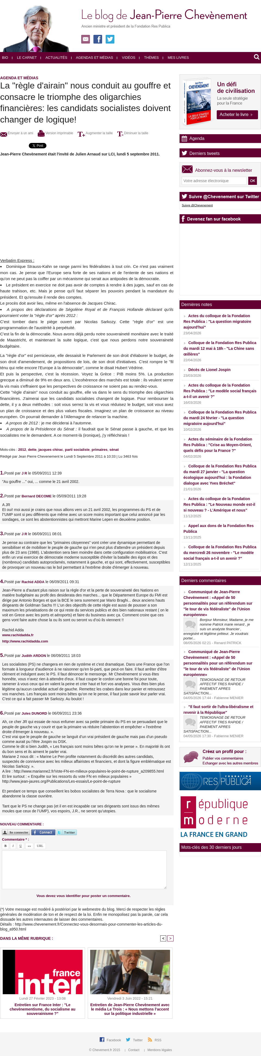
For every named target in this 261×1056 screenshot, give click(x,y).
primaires (100, 450)
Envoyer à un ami (16, 133)
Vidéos (126, 58)
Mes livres (176, 58)
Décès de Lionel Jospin (209, 370)
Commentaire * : (15, 839)
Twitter (138, 1040)
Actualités (53, 58)
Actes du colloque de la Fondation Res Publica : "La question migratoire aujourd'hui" (217, 321)
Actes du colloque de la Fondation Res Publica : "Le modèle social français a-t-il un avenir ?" (220, 391)
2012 (22, 450)
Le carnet (24, 58)
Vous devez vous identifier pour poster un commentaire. (83, 896)
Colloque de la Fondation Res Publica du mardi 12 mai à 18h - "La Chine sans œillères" (220, 348)
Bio (5, 58)
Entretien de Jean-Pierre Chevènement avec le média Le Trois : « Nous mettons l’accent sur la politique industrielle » (130, 1009)
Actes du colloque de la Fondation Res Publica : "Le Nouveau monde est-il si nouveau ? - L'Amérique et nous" (219, 504)
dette (32, 450)
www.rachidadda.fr (18, 635)
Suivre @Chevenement (197, 205)
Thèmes (149, 58)
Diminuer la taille (132, 133)
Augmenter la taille (95, 133)
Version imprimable (55, 133)
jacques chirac (50, 450)
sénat (114, 450)
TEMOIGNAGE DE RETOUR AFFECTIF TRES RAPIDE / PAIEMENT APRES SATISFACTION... (215, 687)
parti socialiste (77, 450)
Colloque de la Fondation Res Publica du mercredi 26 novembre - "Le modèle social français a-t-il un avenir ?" (220, 553)
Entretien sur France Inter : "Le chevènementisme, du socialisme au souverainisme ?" (43, 1009)
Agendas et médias (92, 58)
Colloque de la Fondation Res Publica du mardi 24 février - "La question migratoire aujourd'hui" (220, 418)
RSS (158, 1040)
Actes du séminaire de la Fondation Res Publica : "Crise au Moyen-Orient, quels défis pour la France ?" (218, 445)
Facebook (114, 1040)
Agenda (197, 138)
